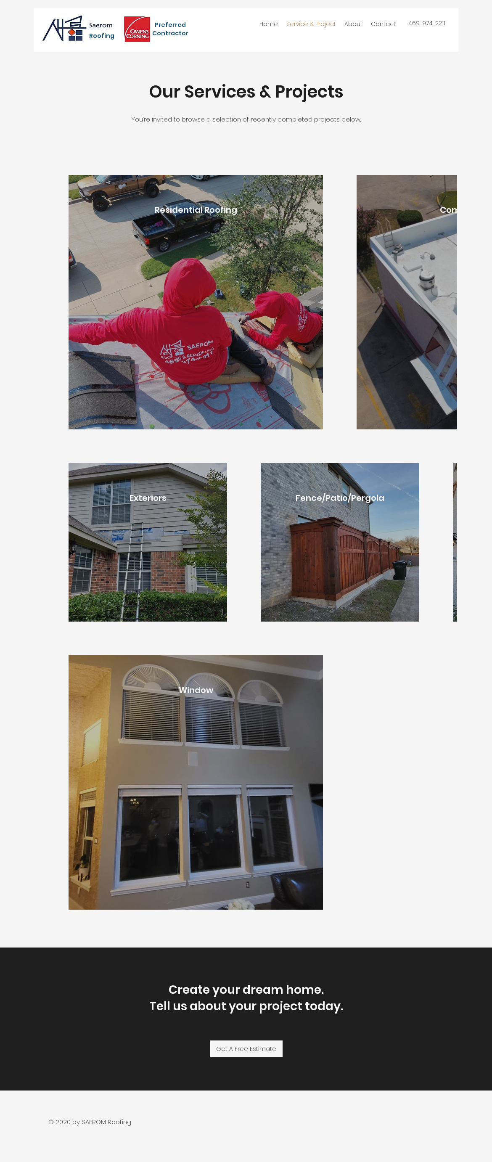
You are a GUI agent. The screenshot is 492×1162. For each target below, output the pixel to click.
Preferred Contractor (170, 29)
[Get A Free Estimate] (246, 1048)
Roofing (102, 36)
